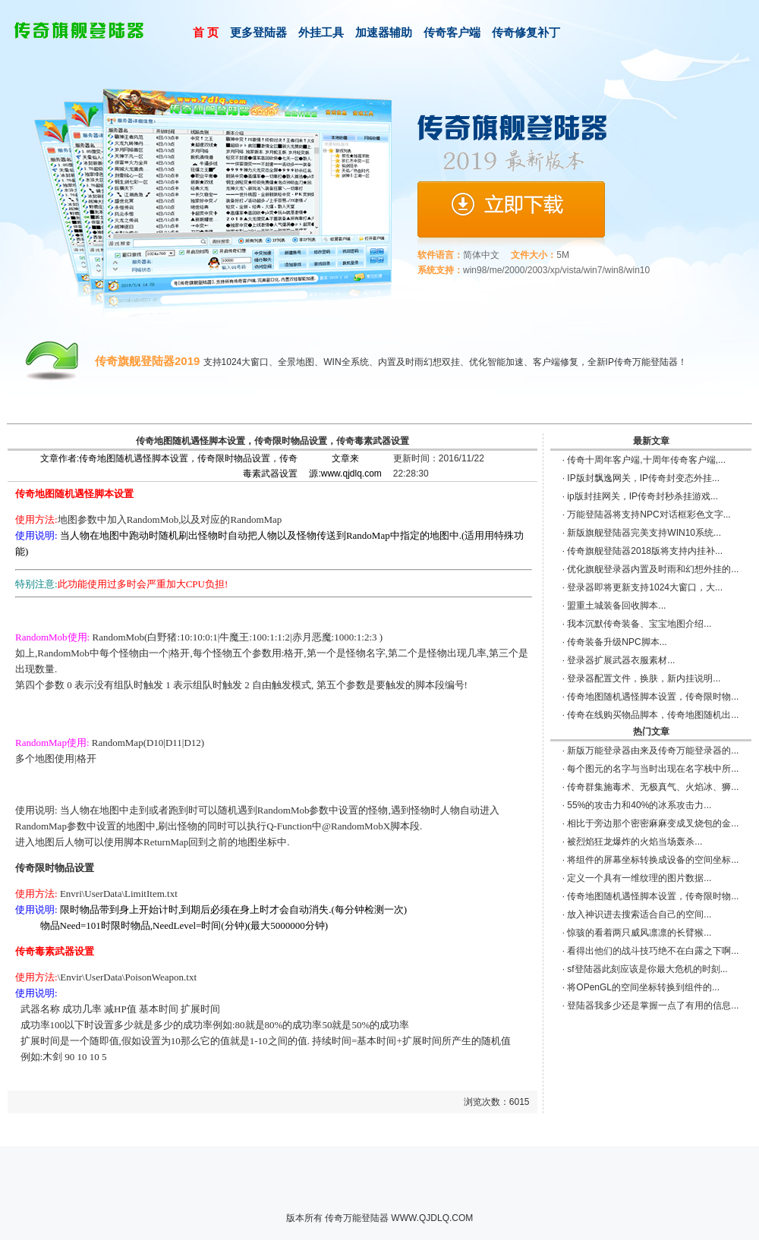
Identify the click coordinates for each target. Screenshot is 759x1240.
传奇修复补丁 (526, 32)
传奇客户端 (452, 32)
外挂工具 (321, 32)
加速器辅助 (383, 32)
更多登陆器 (258, 32)
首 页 (206, 32)
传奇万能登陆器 (357, 1218)
